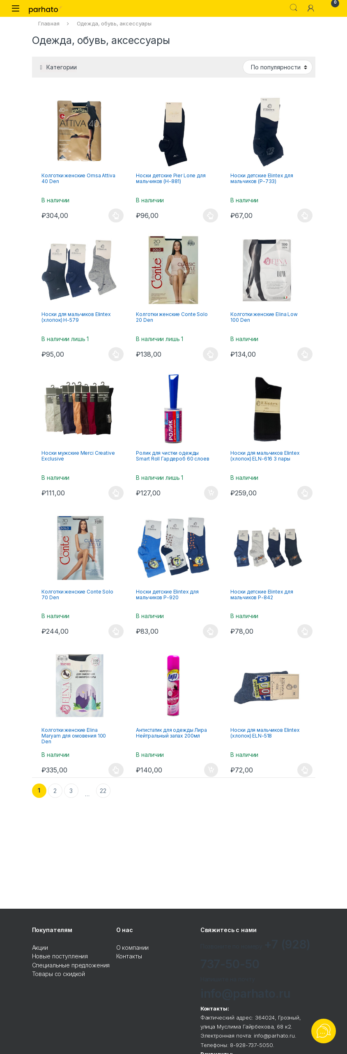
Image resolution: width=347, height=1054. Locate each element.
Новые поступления (60, 956)
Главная (49, 23)
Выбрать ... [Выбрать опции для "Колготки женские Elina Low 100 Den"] (305, 354)
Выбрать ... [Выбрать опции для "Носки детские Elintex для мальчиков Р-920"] (210, 631)
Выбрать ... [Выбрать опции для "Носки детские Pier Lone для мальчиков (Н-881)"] (210, 215)
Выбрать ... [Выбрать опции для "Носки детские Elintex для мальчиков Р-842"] (305, 631)
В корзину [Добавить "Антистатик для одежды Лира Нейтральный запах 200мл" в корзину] (211, 770)
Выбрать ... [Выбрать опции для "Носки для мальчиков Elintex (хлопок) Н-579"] (116, 354)
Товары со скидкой (58, 973)
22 (103, 790)
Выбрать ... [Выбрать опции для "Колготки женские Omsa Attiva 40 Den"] (116, 215)
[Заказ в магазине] (278, 67)
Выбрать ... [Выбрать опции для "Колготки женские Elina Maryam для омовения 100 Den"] (116, 770)
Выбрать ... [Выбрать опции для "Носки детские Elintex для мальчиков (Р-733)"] (305, 215)
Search (293, 7)
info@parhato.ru (245, 994)
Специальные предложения (71, 965)
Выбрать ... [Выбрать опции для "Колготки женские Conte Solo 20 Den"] (210, 354)
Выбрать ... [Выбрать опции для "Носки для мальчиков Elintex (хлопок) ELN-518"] (305, 770)
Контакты (129, 956)
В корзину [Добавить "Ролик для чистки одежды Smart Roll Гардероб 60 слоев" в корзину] (211, 493)
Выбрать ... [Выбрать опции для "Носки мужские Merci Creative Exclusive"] (116, 493)
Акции (40, 947)
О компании (132, 947)
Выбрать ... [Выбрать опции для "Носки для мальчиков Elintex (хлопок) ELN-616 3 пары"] (305, 493)
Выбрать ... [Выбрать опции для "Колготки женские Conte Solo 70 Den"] (116, 631)
